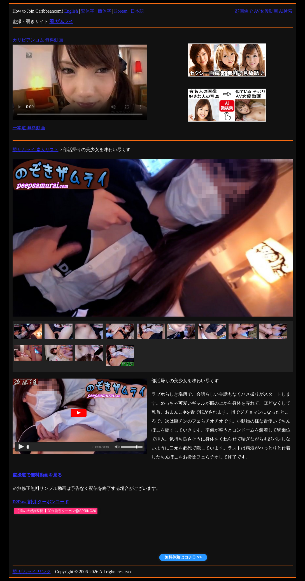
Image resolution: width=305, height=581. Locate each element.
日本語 (137, 11)
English (71, 11)
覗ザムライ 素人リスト (36, 149)
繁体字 (87, 11)
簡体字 (104, 11)
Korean (120, 11)
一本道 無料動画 (29, 127)
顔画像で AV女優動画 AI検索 (264, 11)
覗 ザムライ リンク (32, 571)
